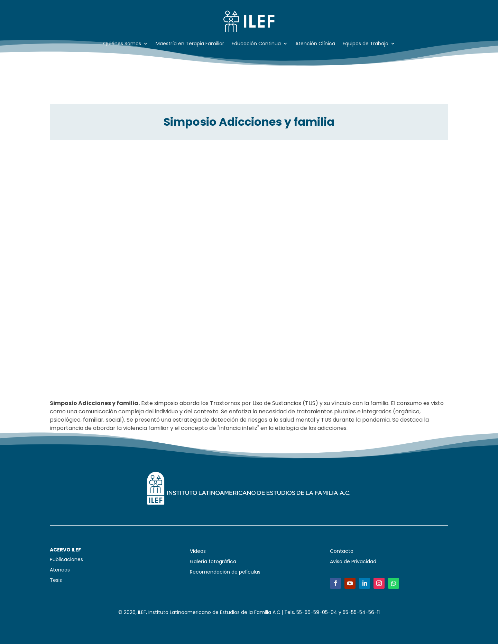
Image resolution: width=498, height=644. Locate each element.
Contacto (341, 552)
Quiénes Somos (122, 44)
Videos (198, 552)
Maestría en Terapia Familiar (190, 44)
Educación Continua (256, 44)
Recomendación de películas (225, 572)
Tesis (56, 581)
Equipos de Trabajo (365, 44)
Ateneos (60, 570)
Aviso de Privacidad (353, 562)
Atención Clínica (315, 44)
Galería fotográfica (213, 562)
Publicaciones (66, 560)
